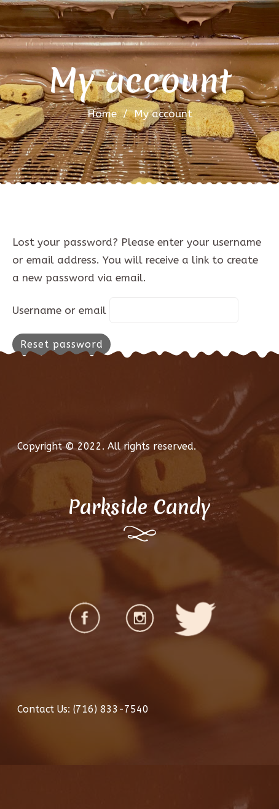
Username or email (59, 310)
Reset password (61, 344)
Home (102, 113)
